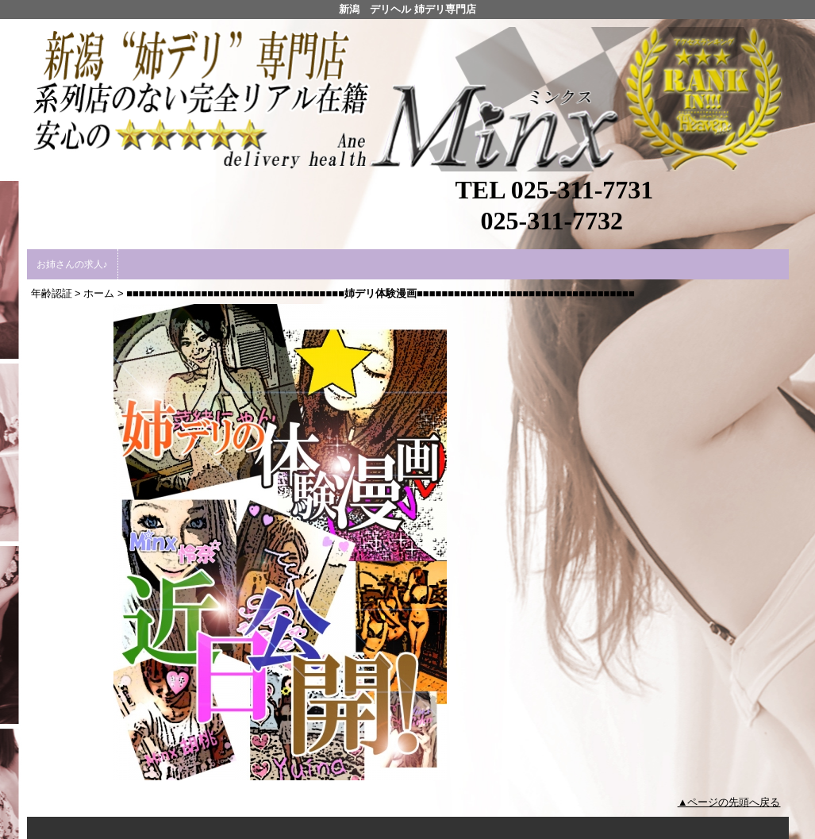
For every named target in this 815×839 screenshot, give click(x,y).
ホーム (98, 293)
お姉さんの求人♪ (72, 264)
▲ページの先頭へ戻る (729, 802)
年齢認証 (51, 293)
